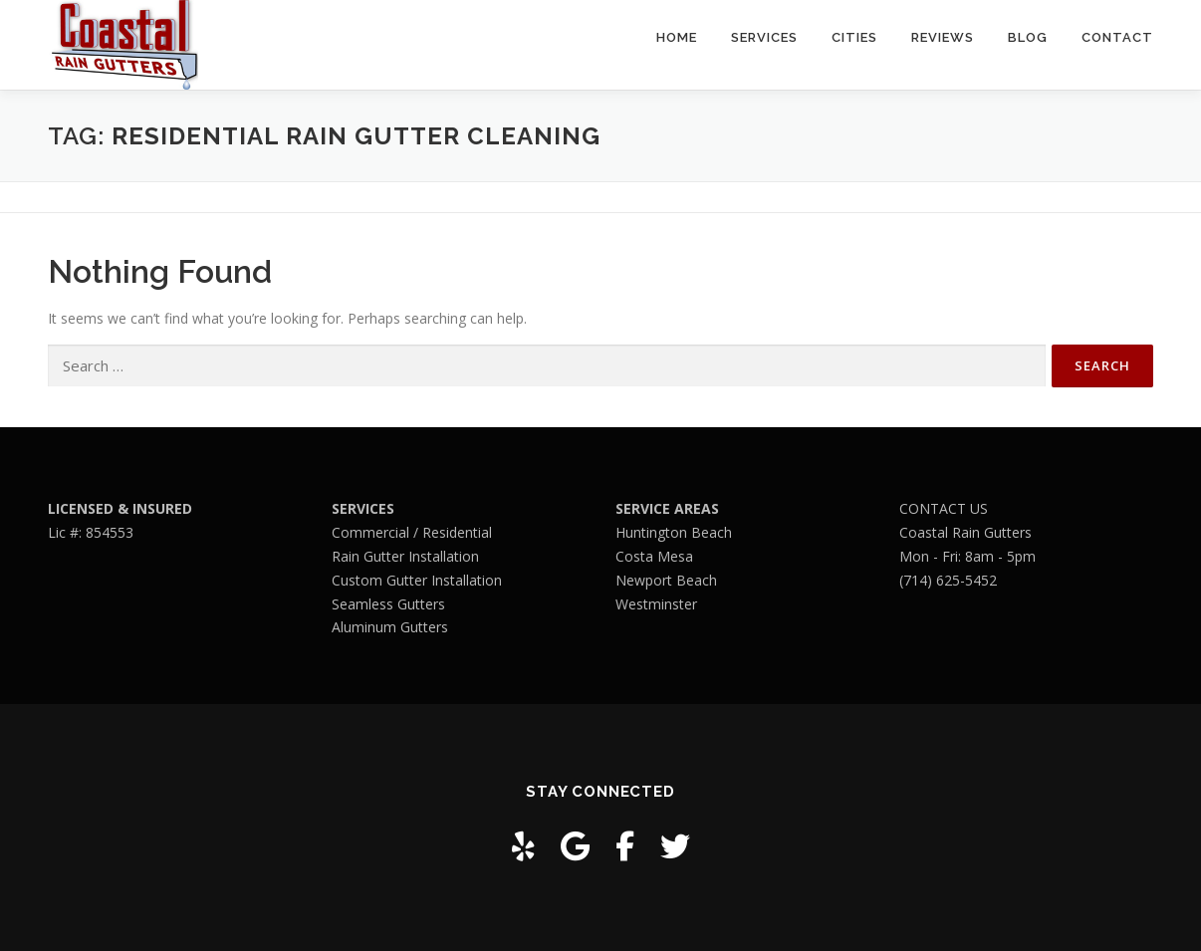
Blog (1028, 37)
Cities (854, 37)
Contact (1117, 37)
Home (676, 37)
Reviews (942, 37)
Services (764, 37)
